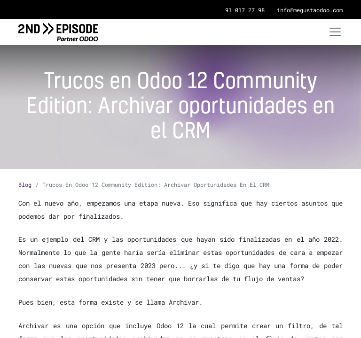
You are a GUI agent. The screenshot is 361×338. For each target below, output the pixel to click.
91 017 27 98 (245, 10)
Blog (24, 184)
